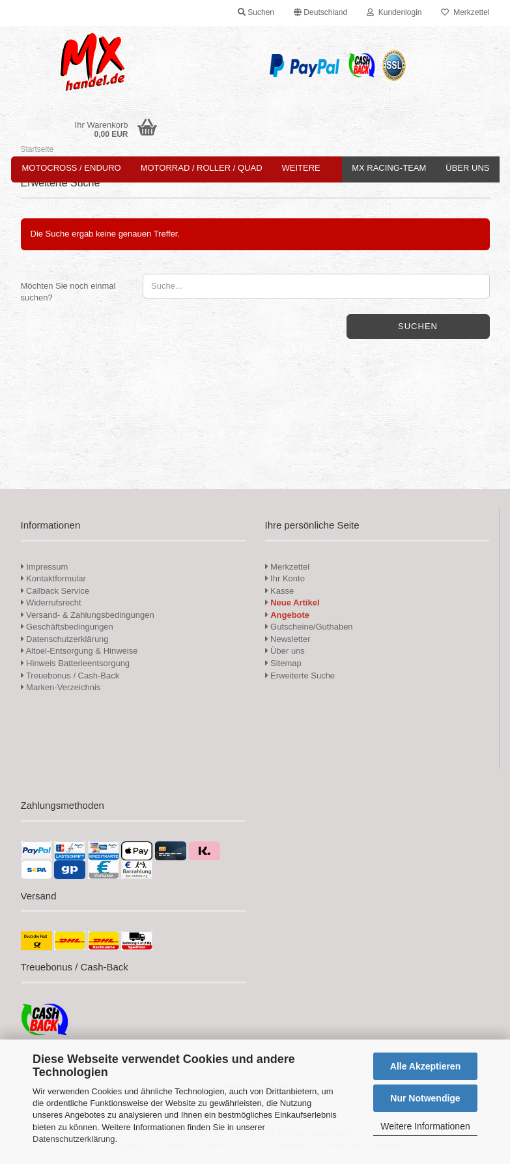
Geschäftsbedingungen (67, 627)
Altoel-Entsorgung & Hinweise (79, 651)
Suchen (418, 326)
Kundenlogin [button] (394, 12)
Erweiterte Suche (300, 675)
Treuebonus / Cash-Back (70, 675)
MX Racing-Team (389, 168)
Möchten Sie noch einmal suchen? (68, 292)
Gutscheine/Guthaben (309, 627)
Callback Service (55, 591)
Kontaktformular (53, 578)
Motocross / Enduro (71, 168)
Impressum (47, 567)
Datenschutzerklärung (74, 1139)
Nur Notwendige (425, 1098)
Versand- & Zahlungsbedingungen (87, 615)
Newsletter (288, 639)
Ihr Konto (285, 578)
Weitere (301, 168)
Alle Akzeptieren (425, 1066)
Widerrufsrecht (51, 602)
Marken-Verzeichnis (61, 687)
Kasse (279, 591)
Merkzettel (465, 12)
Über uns (467, 168)
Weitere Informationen (425, 1126)
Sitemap (283, 663)
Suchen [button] (256, 12)
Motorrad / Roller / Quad (201, 168)
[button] (320, 13)
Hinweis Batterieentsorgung (75, 663)
